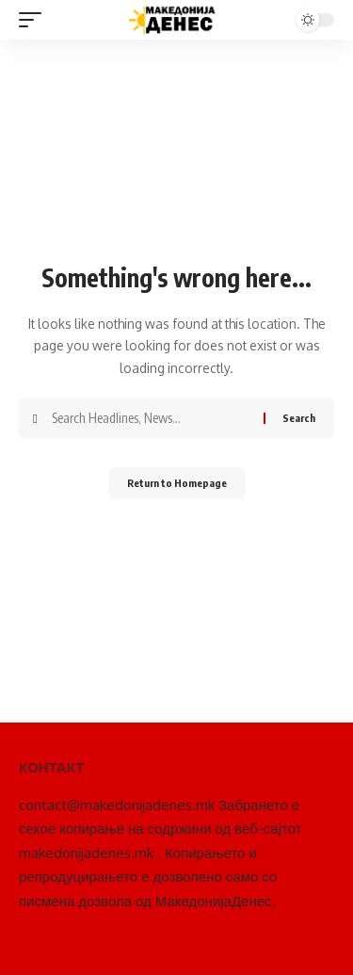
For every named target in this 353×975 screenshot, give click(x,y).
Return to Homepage (177, 483)
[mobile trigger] (35, 19)
